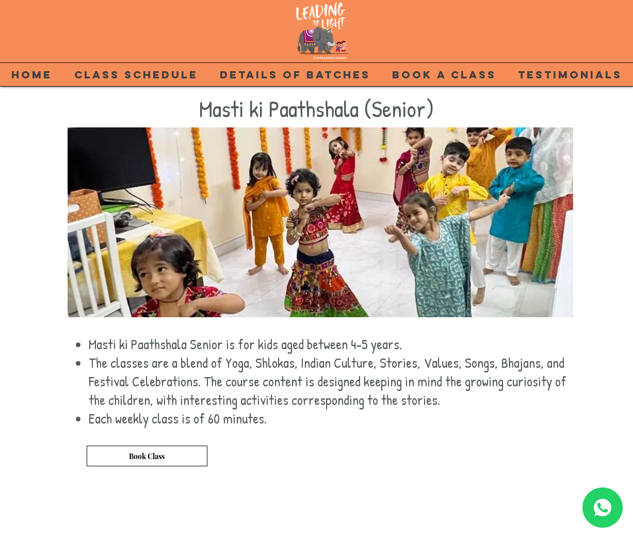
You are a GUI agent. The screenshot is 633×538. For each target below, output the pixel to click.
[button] (320, 222)
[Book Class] (147, 456)
